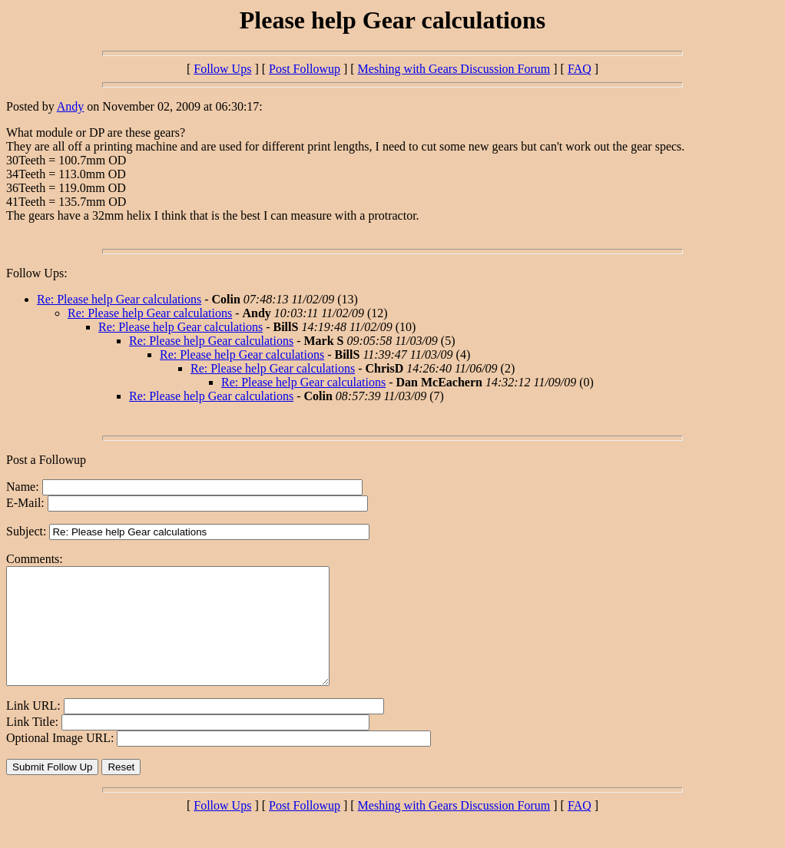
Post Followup (304, 68)
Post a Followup (46, 459)
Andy (70, 106)
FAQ (579, 68)
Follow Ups (222, 68)
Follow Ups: (37, 273)
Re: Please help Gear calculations (119, 299)
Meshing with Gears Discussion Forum (454, 68)
